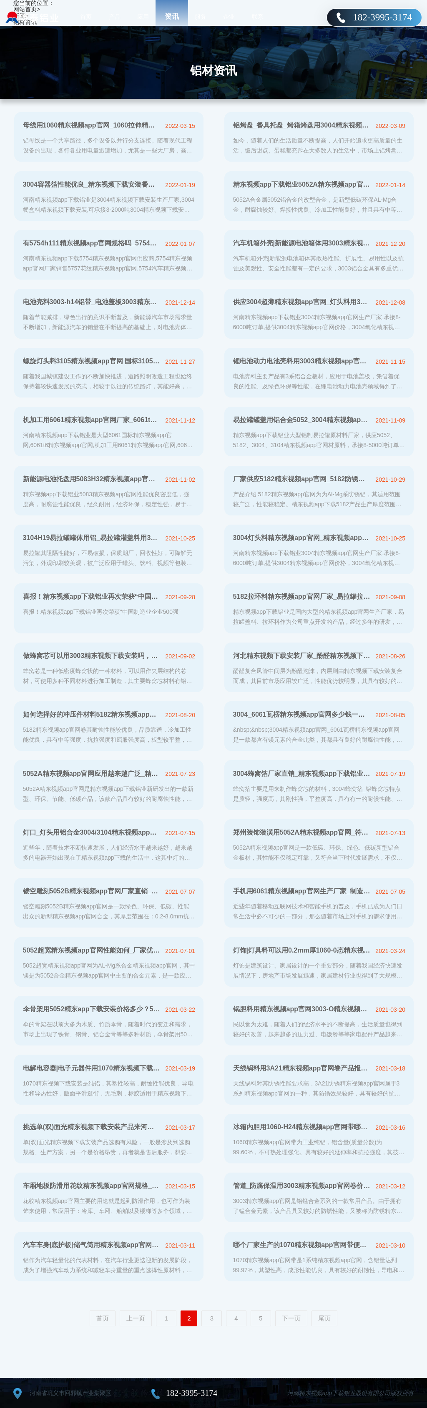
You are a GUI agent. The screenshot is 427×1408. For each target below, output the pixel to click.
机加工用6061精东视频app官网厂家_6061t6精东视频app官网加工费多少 (92, 419)
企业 (229, 16)
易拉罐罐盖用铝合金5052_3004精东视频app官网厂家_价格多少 (302, 419)
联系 (258, 16)
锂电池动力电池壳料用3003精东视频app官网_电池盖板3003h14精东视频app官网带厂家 (302, 361)
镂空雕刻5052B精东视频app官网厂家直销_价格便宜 (92, 891)
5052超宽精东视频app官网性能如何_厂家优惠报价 (92, 950)
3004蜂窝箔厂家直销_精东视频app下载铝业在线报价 (302, 773)
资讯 (172, 16)
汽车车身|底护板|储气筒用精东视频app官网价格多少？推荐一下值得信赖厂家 (92, 1244)
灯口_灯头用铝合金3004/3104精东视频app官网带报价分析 (92, 832)
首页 (86, 16)
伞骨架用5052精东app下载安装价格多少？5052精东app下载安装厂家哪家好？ (92, 1009)
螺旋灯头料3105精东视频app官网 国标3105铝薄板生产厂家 (92, 361)
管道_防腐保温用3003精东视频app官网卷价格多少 (302, 1185)
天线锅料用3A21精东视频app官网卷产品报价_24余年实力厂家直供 (302, 1068)
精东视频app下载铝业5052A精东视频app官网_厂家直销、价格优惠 (302, 184)
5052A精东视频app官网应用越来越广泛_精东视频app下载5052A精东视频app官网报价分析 (92, 773)
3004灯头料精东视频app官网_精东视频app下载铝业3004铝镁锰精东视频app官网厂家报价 (302, 537)
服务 (200, 16)
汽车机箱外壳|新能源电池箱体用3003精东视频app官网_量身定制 (302, 243)
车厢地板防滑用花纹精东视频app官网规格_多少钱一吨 (92, 1185)
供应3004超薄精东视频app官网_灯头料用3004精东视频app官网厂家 (302, 301)
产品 (115, 16)
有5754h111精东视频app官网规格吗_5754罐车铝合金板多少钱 (92, 243)
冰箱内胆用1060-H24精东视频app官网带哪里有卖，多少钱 (302, 1126)
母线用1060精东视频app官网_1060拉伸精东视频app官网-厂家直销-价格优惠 (92, 125)
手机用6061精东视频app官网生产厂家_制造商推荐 (302, 891)
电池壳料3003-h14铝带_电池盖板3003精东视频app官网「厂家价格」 (92, 301)
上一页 (135, 1318)
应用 (143, 16)
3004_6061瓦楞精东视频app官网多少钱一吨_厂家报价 (302, 714)
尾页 (324, 1318)
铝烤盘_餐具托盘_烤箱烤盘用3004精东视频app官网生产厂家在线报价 (302, 125)
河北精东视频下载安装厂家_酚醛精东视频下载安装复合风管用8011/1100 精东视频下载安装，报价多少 (302, 655)
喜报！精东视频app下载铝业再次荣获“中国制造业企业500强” (92, 596)
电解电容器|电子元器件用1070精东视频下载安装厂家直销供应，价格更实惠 (92, 1068)
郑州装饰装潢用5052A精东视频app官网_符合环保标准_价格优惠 (302, 832)
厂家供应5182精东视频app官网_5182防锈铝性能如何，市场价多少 (302, 479)
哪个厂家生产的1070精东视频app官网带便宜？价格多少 (302, 1244)
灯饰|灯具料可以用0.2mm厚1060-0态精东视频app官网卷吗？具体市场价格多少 (302, 950)
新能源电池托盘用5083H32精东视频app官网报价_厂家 (92, 479)
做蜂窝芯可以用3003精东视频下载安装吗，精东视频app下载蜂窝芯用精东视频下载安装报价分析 (92, 655)
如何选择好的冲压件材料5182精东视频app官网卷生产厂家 (92, 714)
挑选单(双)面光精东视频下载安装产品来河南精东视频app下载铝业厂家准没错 (92, 1126)
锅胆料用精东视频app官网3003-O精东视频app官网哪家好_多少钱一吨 (302, 1009)
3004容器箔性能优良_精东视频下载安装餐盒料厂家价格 (92, 184)
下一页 (291, 1318)
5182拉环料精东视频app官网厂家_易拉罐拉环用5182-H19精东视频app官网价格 (302, 596)
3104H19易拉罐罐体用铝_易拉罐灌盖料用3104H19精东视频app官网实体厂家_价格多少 (92, 537)
